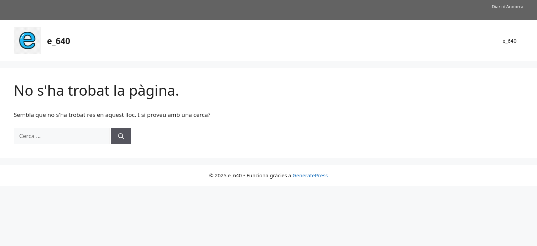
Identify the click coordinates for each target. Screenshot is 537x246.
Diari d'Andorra (507, 6)
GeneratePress (310, 175)
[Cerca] (121, 136)
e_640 (58, 40)
